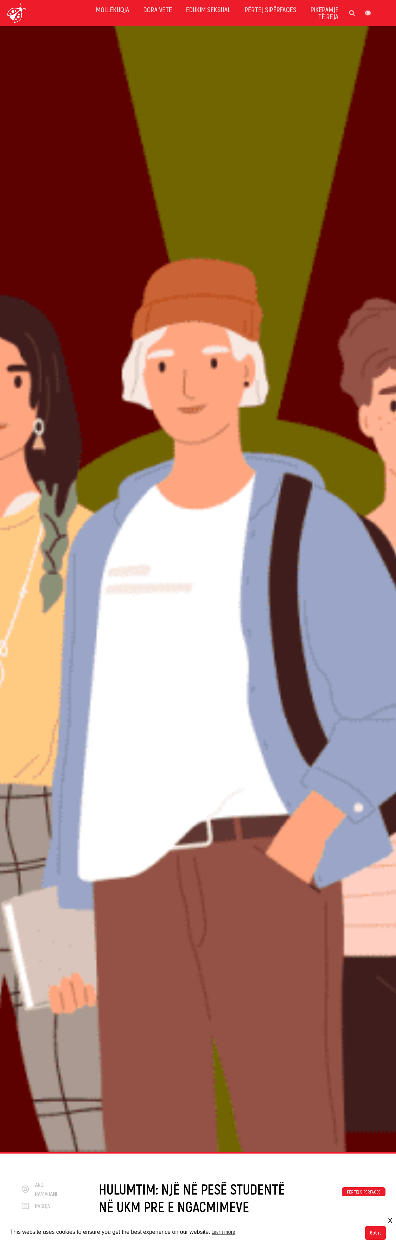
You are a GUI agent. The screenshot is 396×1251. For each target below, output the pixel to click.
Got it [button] (375, 1233)
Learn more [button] (223, 1231)
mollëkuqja (112, 9)
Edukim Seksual (208, 9)
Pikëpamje (324, 9)
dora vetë (157, 9)
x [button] (390, 1220)
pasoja (42, 1205)
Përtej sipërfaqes (270, 9)
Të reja (328, 16)
